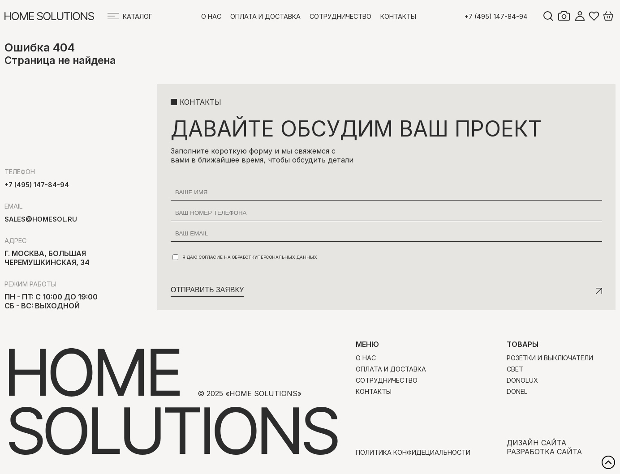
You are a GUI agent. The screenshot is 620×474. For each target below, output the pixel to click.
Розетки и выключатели (550, 358)
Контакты (398, 16)
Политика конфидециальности (413, 452)
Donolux (522, 380)
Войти (580, 16)
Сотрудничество (340, 16)
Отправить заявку (207, 290)
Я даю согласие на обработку (244, 257)
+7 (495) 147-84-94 (496, 16)
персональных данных (287, 257)
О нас (211, 16)
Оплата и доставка (265, 16)
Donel (517, 391)
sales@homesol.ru (40, 219)
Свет (515, 369)
